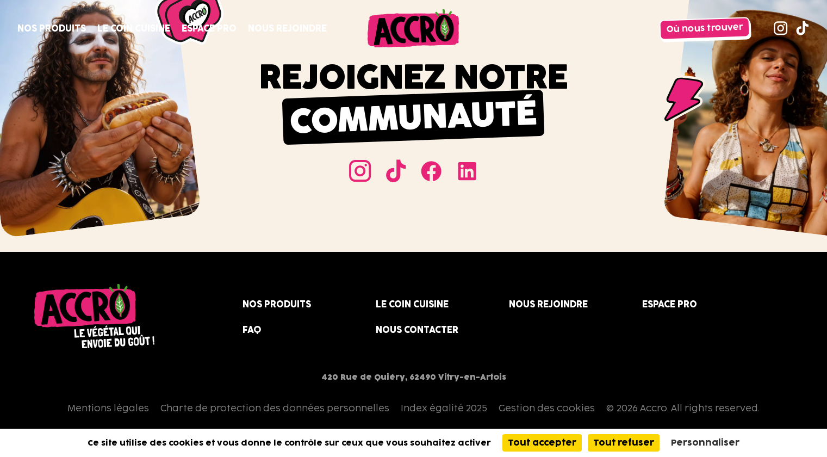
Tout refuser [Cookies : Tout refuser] (623, 442)
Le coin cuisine (133, 28)
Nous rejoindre (287, 28)
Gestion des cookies (547, 408)
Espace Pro (209, 28)
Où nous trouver (705, 28)
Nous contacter (417, 329)
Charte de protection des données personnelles (274, 408)
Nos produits (51, 28)
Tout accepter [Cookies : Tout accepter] (542, 442)
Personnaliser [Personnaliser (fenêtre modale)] (705, 442)
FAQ (251, 329)
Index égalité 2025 (444, 408)
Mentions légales (108, 408)
